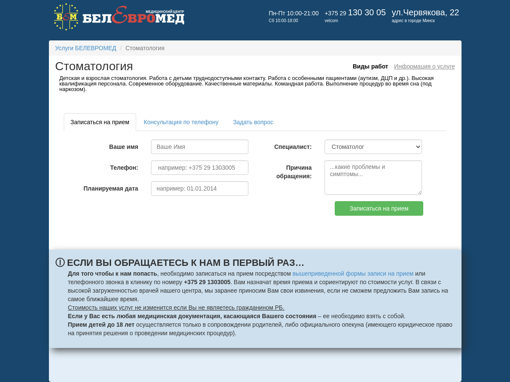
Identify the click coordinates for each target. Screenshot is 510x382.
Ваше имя (123, 146)
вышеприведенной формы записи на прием (353, 273)
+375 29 (355, 13)
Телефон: (124, 167)
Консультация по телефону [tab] (181, 122)
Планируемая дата (110, 188)
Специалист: (293, 146)
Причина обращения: (294, 172)
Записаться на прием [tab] (100, 122)
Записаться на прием (379, 208)
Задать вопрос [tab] (253, 122)
